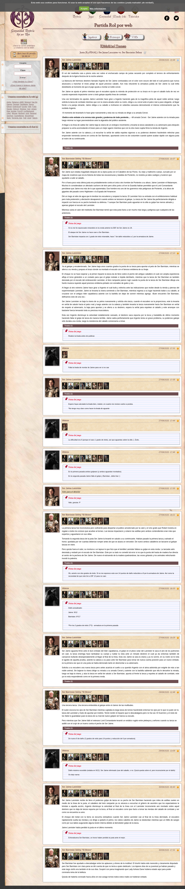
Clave (22, 70)
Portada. (22, 20)
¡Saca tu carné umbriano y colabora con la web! (24, 47)
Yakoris (34, 118)
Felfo (29, 106)
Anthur (9, 102)
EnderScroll (16, 106)
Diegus (31, 104)
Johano (34, 109)
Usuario (22, 63)
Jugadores (89, 37)
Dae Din (34, 102)
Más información (98, 8)
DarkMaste (24, 104)
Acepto (84, 8)
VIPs (131, 37)
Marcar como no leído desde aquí (178, 60)
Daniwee (16, 104)
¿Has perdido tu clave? (22, 81)
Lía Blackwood (29, 111)
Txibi (25, 118)
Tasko (9, 118)
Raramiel (33, 113)
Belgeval (28, 102)
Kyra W (20, 111)
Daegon (9, 104)
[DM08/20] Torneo (113, 46)
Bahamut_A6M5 (18, 102)
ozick (27, 113)
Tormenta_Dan (17, 118)
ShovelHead (29, 116)
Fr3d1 (34, 106)
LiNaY (9, 113)
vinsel (29, 118)
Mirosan (15, 113)
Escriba (24, 106)
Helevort (16, 109)
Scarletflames (19, 116)
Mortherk (21, 113)
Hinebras (23, 109)
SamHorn (10, 116)
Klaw (8, 111)
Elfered (9, 106)
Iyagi (28, 109)
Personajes (112, 37)
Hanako (9, 109)
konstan (14, 111)
